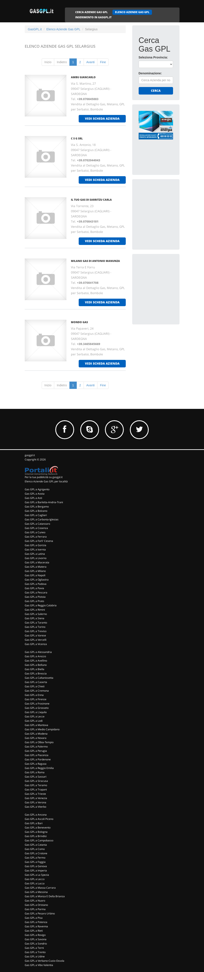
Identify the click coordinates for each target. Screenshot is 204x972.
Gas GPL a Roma (34, 772)
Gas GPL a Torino (35, 627)
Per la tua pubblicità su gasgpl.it (44, 477)
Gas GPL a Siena (34, 618)
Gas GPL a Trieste (35, 794)
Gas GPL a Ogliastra (37, 579)
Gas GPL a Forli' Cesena (39, 541)
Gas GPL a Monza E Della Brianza (45, 896)
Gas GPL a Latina (35, 554)
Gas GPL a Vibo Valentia (39, 965)
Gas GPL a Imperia (36, 870)
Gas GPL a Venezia (36, 798)
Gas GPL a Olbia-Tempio (39, 742)
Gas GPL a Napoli (35, 575)
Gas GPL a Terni (34, 948)
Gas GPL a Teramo (36, 785)
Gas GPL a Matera (35, 567)
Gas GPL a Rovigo (35, 935)
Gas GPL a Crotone (36, 853)
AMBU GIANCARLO (83, 77)
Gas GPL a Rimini (35, 609)
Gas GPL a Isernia (35, 549)
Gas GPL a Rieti (34, 930)
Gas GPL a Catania (36, 845)
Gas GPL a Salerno (36, 614)
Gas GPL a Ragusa (35, 764)
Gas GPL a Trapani (36, 789)
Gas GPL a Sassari (35, 776)
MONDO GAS (79, 322)
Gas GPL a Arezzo (35, 656)
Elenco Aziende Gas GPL (63, 29)
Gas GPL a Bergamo (37, 506)
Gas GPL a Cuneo (35, 532)
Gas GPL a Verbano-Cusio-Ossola (44, 961)
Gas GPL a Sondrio (36, 943)
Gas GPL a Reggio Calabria (41, 605)
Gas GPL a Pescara (36, 592)
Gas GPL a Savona (35, 939)
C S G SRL (77, 138)
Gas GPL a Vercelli (35, 640)
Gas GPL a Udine (35, 956)
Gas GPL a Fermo (35, 857)
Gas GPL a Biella (34, 669)
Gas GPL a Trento (35, 952)
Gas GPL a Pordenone (38, 759)
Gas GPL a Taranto (36, 622)
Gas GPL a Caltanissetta (39, 678)
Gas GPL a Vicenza (36, 644)
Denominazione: (150, 73)
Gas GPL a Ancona (36, 814)
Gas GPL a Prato (34, 601)
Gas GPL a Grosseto (37, 708)
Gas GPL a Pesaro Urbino (40, 913)
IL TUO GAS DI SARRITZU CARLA (91, 200)
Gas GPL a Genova (36, 866)
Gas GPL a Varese (35, 635)
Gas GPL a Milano (35, 571)
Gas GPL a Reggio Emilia (39, 768)
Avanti (90, 62)
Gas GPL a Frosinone (37, 703)
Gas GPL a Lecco (34, 879)
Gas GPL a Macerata (37, 562)
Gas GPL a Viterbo (35, 806)
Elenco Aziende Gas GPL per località (46, 481)
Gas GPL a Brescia (36, 673)
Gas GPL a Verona (35, 802)
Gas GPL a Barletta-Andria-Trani (44, 502)
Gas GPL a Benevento (38, 827)
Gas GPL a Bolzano (36, 511)
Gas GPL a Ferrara (36, 536)
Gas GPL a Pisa (34, 918)
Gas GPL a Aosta (34, 493)
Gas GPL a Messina (36, 892)
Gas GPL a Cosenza (36, 528)
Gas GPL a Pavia (34, 588)
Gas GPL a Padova (35, 584)
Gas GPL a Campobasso (39, 840)
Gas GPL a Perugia (36, 751)
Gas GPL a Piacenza (36, 755)
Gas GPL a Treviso (35, 631)
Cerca (156, 91)
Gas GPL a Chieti (34, 686)
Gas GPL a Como (35, 849)
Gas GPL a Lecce (34, 716)
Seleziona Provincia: (153, 57)
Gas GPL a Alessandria (38, 652)
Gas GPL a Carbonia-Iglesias (41, 519)
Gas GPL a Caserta (36, 682)
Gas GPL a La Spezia (37, 875)
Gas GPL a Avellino (36, 660)
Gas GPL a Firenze (35, 699)
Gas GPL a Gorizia (35, 545)
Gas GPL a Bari (34, 823)
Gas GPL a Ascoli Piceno (39, 819)
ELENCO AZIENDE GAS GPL (132, 12)
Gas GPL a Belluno (36, 665)
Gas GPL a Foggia (35, 862)
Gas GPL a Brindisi (36, 836)
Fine (103, 62)
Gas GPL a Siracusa (36, 781)
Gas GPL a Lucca (34, 883)
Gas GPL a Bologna (36, 832)
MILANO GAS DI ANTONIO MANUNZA (95, 261)
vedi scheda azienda (102, 118)
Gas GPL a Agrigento (37, 489)
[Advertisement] (171, 212)
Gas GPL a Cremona (37, 690)
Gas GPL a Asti (33, 498)
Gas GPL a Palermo (36, 746)
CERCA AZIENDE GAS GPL (91, 12)
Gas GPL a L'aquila (36, 712)
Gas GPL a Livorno (35, 558)
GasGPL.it (35, 29)
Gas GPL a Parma (35, 909)
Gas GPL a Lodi (34, 721)
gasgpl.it (30, 455)
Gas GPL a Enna (34, 695)
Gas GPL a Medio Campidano (42, 729)
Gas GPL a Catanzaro (37, 524)
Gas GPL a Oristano (36, 905)
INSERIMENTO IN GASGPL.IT (93, 17)
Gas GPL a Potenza (36, 922)
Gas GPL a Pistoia (35, 597)
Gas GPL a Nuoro (35, 900)
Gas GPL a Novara (35, 738)
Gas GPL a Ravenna (36, 926)
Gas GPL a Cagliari (36, 515)
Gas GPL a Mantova (36, 725)
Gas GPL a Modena (36, 733)
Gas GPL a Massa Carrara (40, 887)
